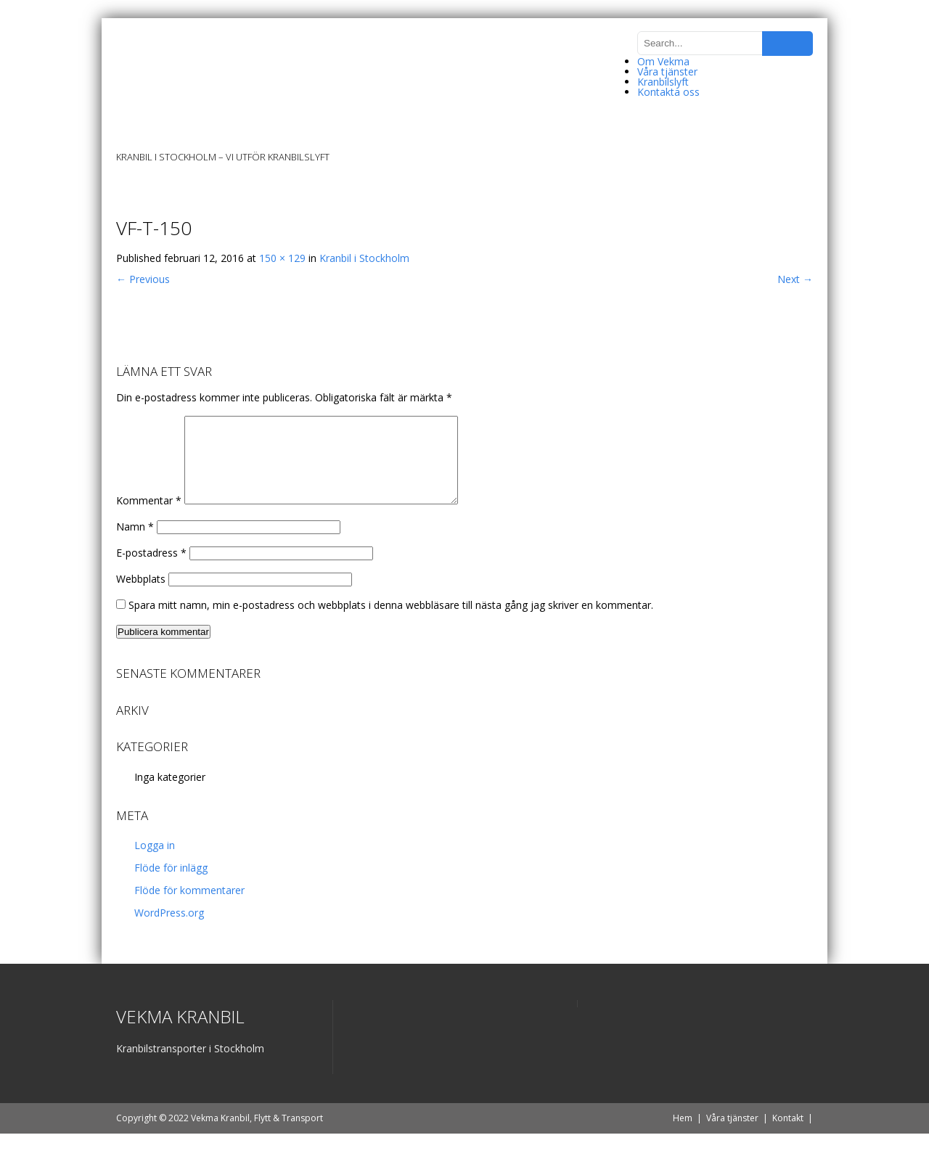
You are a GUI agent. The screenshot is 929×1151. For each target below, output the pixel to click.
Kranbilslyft (663, 82)
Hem (682, 1135)
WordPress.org (169, 930)
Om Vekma (663, 61)
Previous (143, 279)
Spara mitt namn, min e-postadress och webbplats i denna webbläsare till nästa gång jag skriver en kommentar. (390, 622)
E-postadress (151, 570)
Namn (135, 544)
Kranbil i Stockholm (364, 258)
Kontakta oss (668, 92)
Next (795, 279)
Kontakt (787, 1135)
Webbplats (140, 596)
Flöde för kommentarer (189, 907)
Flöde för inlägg (171, 885)
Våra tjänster (667, 71)
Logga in (154, 862)
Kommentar (148, 518)
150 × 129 (282, 258)
